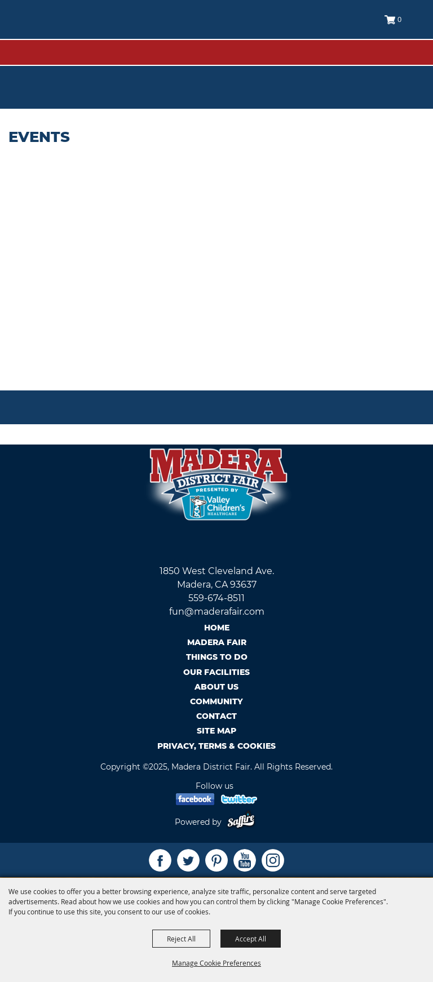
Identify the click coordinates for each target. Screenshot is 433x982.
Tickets (403, 69)
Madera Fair (216, 642)
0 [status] (399, 19)
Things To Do (217, 657)
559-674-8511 (216, 598)
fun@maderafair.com (216, 611)
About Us (216, 687)
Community (216, 701)
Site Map (216, 731)
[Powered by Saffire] (243, 822)
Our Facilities (216, 672)
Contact (216, 716)
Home (216, 628)
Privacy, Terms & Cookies (216, 746)
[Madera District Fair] (61, 28)
